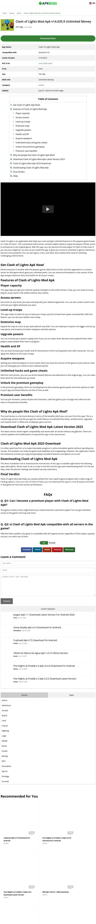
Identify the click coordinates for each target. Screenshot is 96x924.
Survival (5, 785)
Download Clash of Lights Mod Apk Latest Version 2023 (42, 159)
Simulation (17, 634)
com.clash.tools (45, 63)
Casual (5, 729)
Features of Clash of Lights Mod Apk (33, 109)
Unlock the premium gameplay (33, 146)
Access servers (26, 117)
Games (11, 13)
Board (4, 719)
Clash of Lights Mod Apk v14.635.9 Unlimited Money (42, 13)
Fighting (5, 734)
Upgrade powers (26, 130)
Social (15, 660)
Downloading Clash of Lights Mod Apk (34, 167)
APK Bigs (21, 27)
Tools (15, 621)
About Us (27, 921)
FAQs (18, 176)
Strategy (5, 780)
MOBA (4, 744)
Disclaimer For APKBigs (41, 921)
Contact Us (68, 921)
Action (19, 13)
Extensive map (26, 125)
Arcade (5, 714)
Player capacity (26, 113)
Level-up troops (26, 121)
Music (4, 749)
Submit (6, 605)
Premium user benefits (29, 151)
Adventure (6, 709)
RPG (3, 765)
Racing (5, 760)
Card (4, 724)
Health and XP (25, 134)
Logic (4, 739)
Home (5, 13)
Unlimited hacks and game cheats (35, 142)
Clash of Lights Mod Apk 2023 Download (35, 163)
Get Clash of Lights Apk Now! (29, 105)
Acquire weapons (27, 138)
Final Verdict (22, 171)
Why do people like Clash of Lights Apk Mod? (37, 155)
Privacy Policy (57, 921)
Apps (71, 699)
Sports (4, 775)
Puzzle (4, 754)
